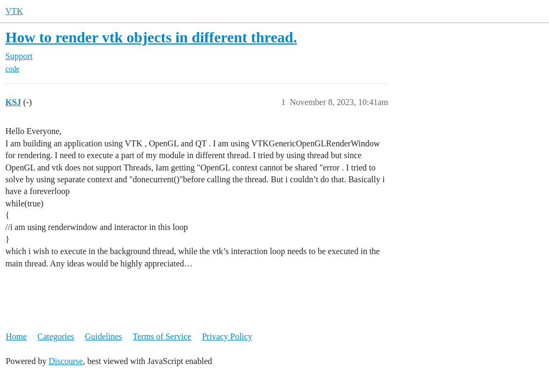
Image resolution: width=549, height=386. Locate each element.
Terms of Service (162, 336)
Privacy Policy (227, 336)
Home (16, 336)
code (12, 69)
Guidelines (103, 336)
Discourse (66, 361)
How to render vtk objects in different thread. (151, 37)
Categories (56, 336)
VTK (14, 11)
